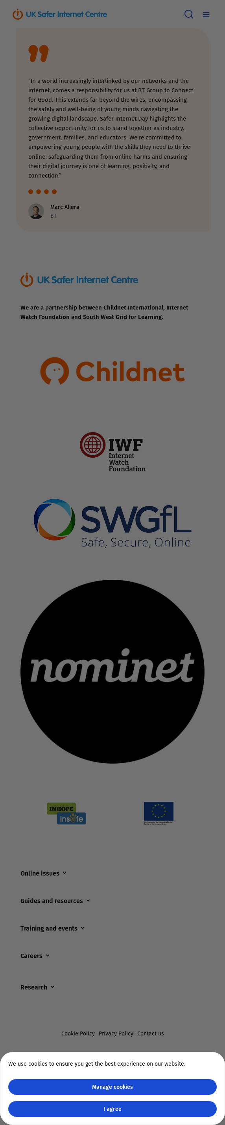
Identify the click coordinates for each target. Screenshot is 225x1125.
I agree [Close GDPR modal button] (112, 1109)
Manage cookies (112, 1087)
